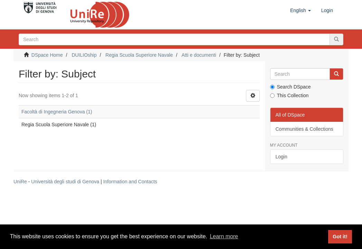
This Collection (289, 95)
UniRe (20, 181)
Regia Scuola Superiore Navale (139, 55)
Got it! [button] (340, 236)
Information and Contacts (130, 181)
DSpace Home (47, 55)
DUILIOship (84, 55)
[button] (300, 10)
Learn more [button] (224, 236)
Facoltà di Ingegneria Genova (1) (56, 111)
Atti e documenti (198, 55)
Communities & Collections (304, 129)
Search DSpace (290, 87)
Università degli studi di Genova (65, 181)
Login (281, 156)
